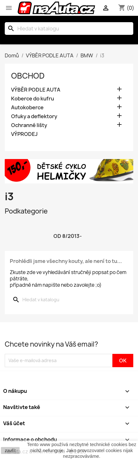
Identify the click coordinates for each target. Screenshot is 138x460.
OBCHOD (28, 75)
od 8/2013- (67, 236)
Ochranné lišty (29, 125)
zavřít (10, 450)
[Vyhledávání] (69, 28)
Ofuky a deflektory (34, 116)
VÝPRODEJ (24, 134)
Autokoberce (27, 107)
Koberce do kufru (32, 98)
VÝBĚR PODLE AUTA (35, 89)
